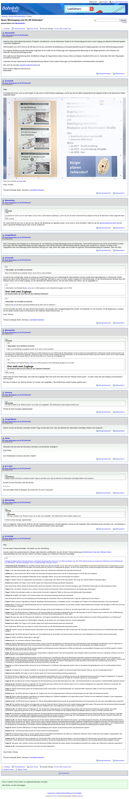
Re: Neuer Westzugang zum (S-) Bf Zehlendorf (16, 83)
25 (55, 28)
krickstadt (9, 81)
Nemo (7, 438)
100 (60, 28)
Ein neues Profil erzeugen (120, 2)
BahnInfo (80, 796)
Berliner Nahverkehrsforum (17, 16)
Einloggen (105, 2)
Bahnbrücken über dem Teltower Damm (97, 552)
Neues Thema (33, 28)
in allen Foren (67, 28)
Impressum (51, 793)
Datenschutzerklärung (64, 793)
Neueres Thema (9, 769)
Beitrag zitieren (119, 73)
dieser (20, 181)
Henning (8, 393)
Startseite (5, 16)
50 (57, 28)
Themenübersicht (19, 28)
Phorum (55, 796)
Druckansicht (65, 773)
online (29, 288)
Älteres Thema (22, 769)
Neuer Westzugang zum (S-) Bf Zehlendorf (15, 35)
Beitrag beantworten (105, 73)
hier (15, 304)
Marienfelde (20, 23)
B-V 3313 (8, 466)
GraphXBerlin (10, 235)
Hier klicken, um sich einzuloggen (13, 785)
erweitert (124, 22)
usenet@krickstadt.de (36, 190)
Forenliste (7, 28)
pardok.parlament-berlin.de (30, 65)
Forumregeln (77, 793)
